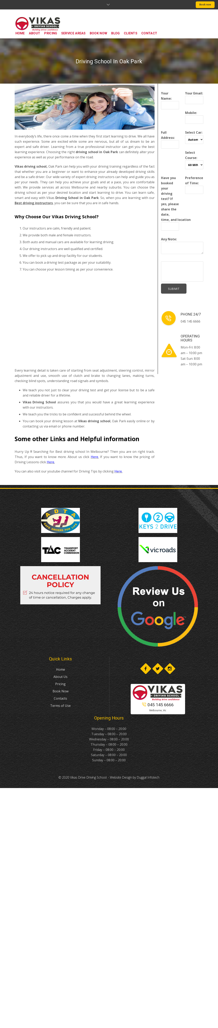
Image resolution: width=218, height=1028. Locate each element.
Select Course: (194, 158)
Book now (205, 4)
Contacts (60, 698)
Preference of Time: (194, 184)
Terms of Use (60, 705)
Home (60, 669)
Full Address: (170, 138)
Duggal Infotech (148, 777)
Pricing (60, 684)
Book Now (60, 691)
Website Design (121, 777)
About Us (60, 676)
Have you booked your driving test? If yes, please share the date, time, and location (176, 202)
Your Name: (170, 99)
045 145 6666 (158, 704)
